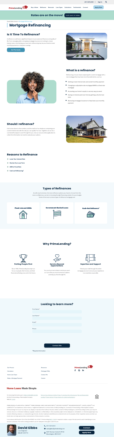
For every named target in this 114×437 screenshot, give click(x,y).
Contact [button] (86, 428)
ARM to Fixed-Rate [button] (14, 167)
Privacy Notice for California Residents (64, 397)
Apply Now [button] (86, 432)
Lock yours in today (73, 15)
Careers (43, 378)
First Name (36, 309)
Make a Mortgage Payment (14, 378)
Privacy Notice (50, 397)
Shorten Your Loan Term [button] (16, 163)
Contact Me (57, 345)
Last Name (36, 315)
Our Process (10, 367)
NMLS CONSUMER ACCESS (31, 395)
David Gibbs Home (12, 21)
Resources (44, 367)
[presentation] (45, 338)
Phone (34, 328)
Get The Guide (15, 50)
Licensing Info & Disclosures (69, 395)
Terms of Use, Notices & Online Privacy (51, 395)
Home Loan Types (12, 374)
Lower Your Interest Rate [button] (16, 159)
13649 (13, 399)
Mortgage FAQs (45, 371)
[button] (57, 171)
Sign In (100, 2)
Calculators (10, 371)
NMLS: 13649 (52, 419)
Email (34, 322)
